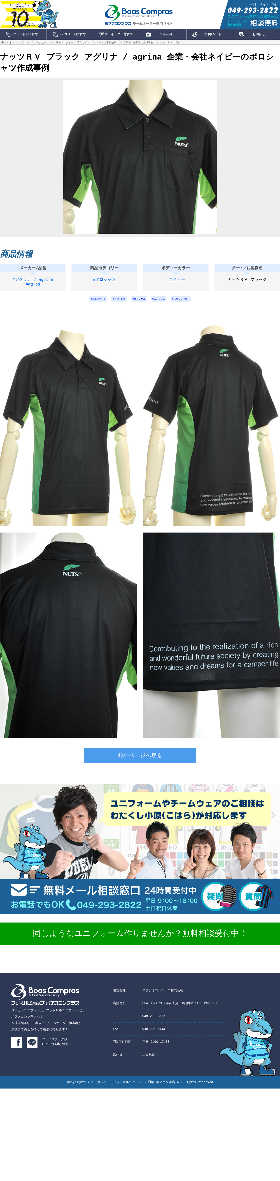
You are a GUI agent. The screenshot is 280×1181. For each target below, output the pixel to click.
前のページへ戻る (140, 759)
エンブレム (162, 302)
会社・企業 (116, 302)
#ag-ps (33, 287)
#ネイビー (175, 282)
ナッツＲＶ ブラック (172, 43)
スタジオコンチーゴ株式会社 (162, 994)
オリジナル (139, 302)
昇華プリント (92, 302)
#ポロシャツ (104, 282)
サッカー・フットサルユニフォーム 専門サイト (63, 43)
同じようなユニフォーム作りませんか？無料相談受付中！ (140, 937)
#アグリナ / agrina (33, 282)
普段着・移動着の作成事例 (138, 43)
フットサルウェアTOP (17, 43)
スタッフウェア (188, 302)
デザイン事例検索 (106, 43)
